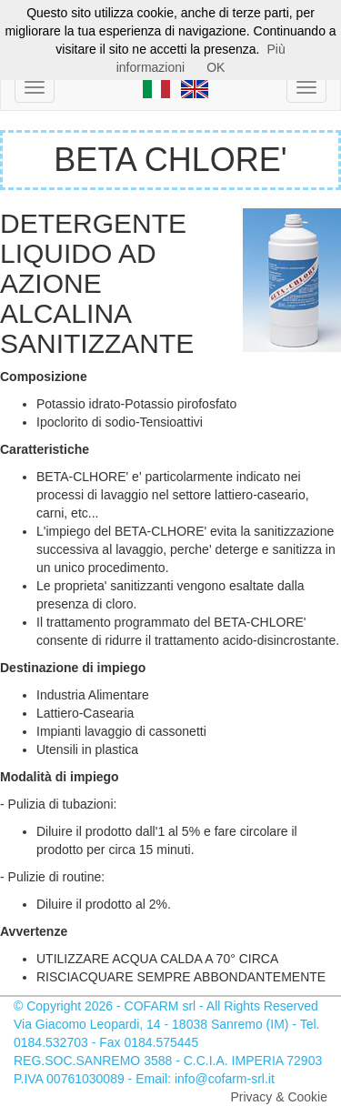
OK (215, 67)
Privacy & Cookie (278, 1097)
